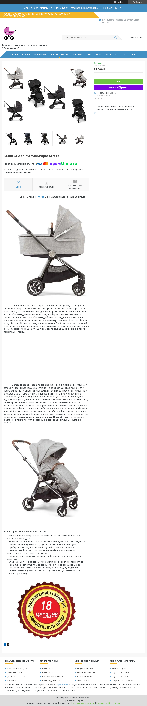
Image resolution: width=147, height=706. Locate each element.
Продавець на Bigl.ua (73, 700)
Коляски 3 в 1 (48, 672)
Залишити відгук (137, 37)
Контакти (120, 54)
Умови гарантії (103, 54)
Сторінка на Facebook (122, 680)
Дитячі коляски (15, 672)
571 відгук (122, 2)
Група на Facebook (121, 672)
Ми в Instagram (119, 668)
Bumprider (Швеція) (86, 672)
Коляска (39, 196)
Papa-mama (62, 684)
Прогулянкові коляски (52, 676)
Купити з (118, 87)
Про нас (134, 54)
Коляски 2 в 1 (48, 668)
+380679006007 (112, 8)
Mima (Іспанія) (83, 680)
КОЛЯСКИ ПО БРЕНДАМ (34, 54)
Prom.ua (88, 697)
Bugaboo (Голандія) (86, 668)
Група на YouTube (120, 676)
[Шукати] (115, 37)
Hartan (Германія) (85, 676)
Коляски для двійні (51, 680)
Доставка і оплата (81, 54)
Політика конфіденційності (108, 703)
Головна (13, 54)
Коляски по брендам (17, 668)
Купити (118, 81)
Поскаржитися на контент (82, 703)
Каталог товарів (59, 54)
